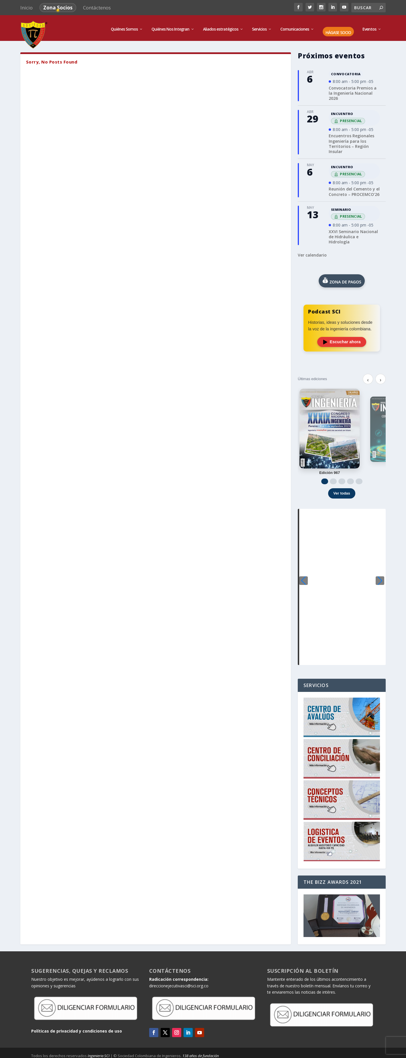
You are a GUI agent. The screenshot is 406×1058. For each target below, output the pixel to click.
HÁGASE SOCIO (338, 29)
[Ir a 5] (359, 478)
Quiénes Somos (124, 26)
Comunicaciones (294, 26)
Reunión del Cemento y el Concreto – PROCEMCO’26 (354, 189)
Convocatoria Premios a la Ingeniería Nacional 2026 (353, 90)
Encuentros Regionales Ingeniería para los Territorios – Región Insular (351, 141)
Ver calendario (312, 252)
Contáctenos (97, 7)
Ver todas (341, 490)
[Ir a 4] (350, 478)
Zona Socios (57, 7)
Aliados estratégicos (220, 26)
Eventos (369, 26)
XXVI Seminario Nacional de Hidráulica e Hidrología (353, 234)
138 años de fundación (200, 1052)
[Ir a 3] (341, 478)
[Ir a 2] (333, 478)
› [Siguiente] (380, 377)
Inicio (26, 7)
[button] (380, 578)
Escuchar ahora (342, 339)
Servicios (259, 26)
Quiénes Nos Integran (170, 26)
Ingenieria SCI (99, 1052)
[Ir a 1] (324, 478)
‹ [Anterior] (368, 377)
